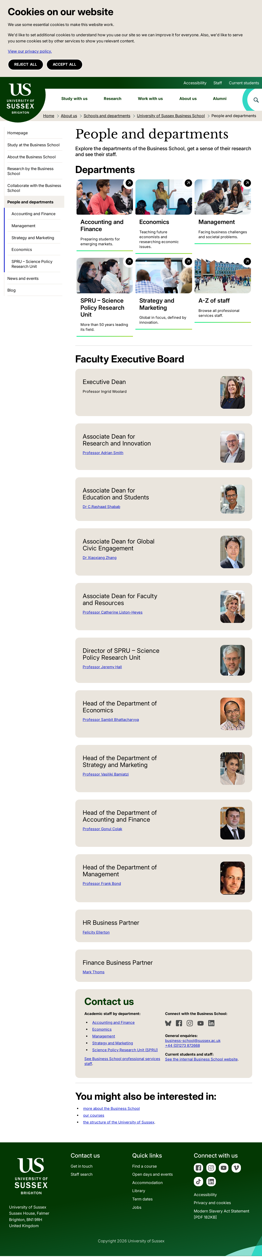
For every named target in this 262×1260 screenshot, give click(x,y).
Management (103, 1040)
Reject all (25, 64)
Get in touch (81, 1170)
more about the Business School (111, 1112)
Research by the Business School (30, 171)
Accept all (64, 64)
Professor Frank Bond (102, 887)
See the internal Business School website (201, 1063)
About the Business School (31, 156)
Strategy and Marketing (112, 1047)
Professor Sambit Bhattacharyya (111, 723)
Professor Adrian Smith (103, 457)
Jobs (136, 1211)
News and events (23, 278)
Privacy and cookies (212, 1206)
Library (138, 1194)
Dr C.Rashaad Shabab (101, 510)
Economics (102, 1033)
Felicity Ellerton (96, 936)
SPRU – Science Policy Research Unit (32, 264)
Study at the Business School (33, 144)
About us (188, 98)
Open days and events (152, 1178)
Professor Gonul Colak (102, 833)
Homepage (17, 132)
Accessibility (195, 82)
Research (112, 98)
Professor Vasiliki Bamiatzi (106, 778)
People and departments (30, 201)
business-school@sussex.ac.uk (193, 1044)
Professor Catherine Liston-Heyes (113, 616)
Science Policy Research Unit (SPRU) (125, 1054)
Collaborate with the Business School (34, 188)
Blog (11, 290)
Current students (244, 82)
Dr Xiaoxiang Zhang (100, 561)
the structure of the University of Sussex (118, 1126)
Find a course (144, 1170)
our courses (93, 1119)
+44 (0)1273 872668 (182, 1049)
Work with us (150, 98)
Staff (217, 82)
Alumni (219, 98)
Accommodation (147, 1186)
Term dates (142, 1203)
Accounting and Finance (113, 1026)
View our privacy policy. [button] (30, 51)
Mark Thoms (94, 976)
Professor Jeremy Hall (102, 671)
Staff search (81, 1178)
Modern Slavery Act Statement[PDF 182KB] (221, 1218)
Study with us (74, 98)
